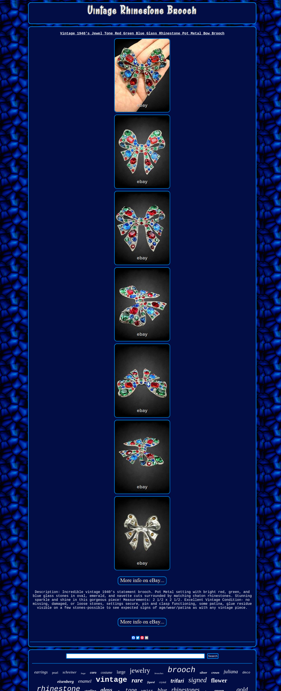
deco (246, 673)
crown (215, 672)
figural (151, 682)
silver (203, 672)
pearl (55, 672)
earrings (41, 672)
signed (197, 680)
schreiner (70, 672)
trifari (177, 681)
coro (93, 672)
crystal (162, 682)
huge (83, 673)
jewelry (140, 670)
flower (219, 680)
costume (106, 672)
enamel (84, 681)
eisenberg (65, 681)
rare (137, 680)
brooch (181, 670)
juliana (231, 671)
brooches (159, 673)
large (121, 672)
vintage (111, 680)
